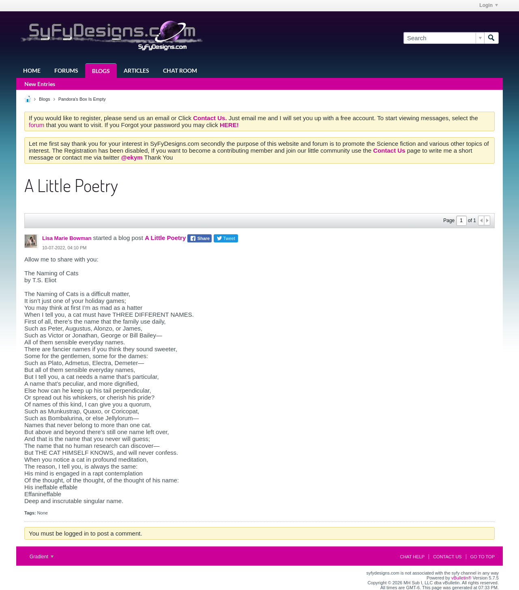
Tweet (226, 238)
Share (200, 238)
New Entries (39, 83)
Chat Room (180, 70)
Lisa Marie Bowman (66, 238)
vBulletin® (461, 577)
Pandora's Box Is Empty (82, 99)
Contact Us (447, 556)
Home (32, 70)
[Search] (443, 38)
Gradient (42, 557)
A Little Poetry (165, 237)
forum (37, 124)
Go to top (482, 556)
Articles (136, 70)
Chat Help (412, 556)
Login (488, 5)
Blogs (101, 70)
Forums (66, 70)
